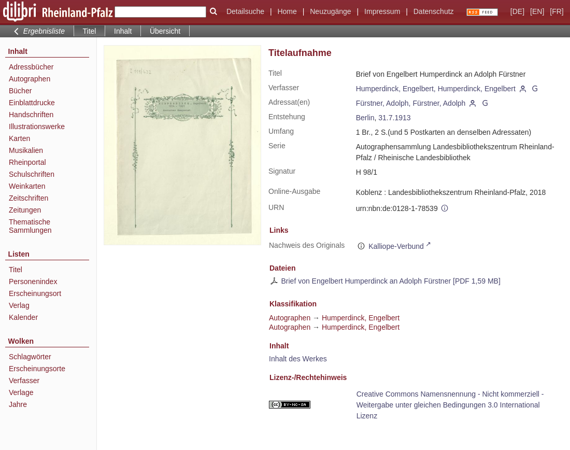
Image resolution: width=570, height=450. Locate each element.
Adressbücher (31, 67)
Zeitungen (25, 210)
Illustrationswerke (37, 126)
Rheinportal (27, 162)
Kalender (23, 317)
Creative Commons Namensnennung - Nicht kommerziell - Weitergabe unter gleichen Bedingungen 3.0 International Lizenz (450, 405)
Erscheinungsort (35, 293)
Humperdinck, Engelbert (361, 318)
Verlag (19, 305)
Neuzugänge (330, 11)
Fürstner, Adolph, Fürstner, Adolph (411, 103)
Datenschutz (434, 11)
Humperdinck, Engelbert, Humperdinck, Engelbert (436, 89)
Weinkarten (27, 186)
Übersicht (165, 31)
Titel (15, 269)
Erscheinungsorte (37, 368)
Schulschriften (31, 174)
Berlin (365, 118)
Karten (19, 138)
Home (286, 11)
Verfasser (24, 380)
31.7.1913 (394, 118)
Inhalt (123, 31)
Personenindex (33, 281)
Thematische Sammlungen (30, 226)
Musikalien (26, 150)
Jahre (18, 404)
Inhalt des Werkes (298, 359)
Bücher (20, 91)
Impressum (382, 11)
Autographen (29, 79)
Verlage (21, 392)
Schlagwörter (30, 357)
